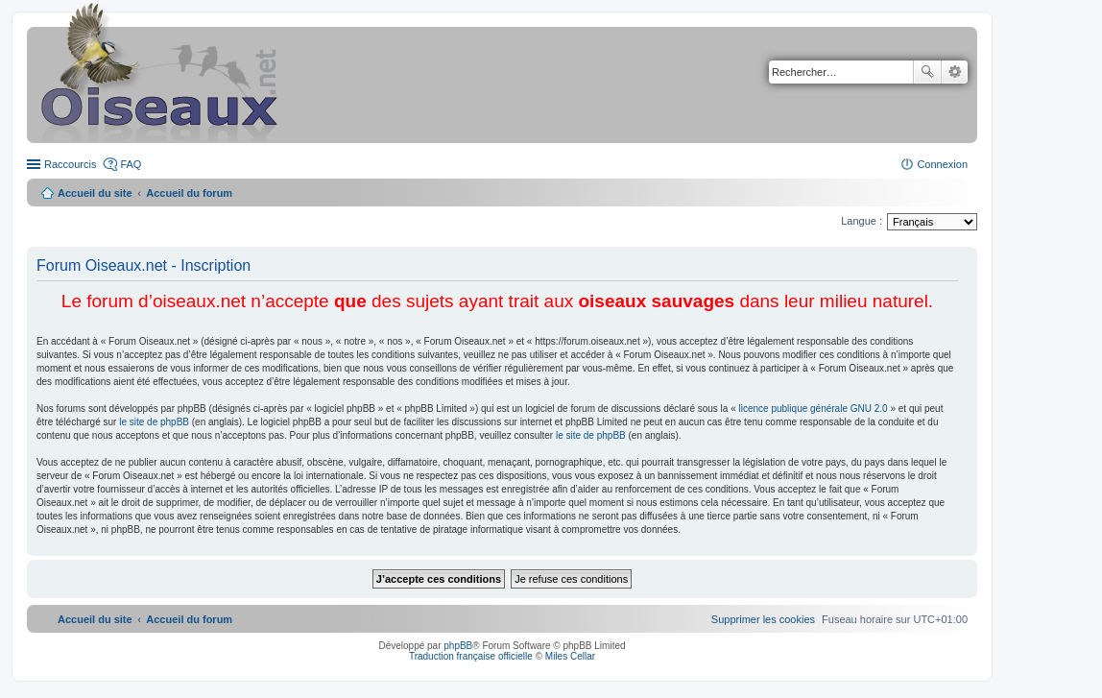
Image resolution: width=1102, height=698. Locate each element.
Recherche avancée (955, 72)
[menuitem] (763, 619)
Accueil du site (95, 193)
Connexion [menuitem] (942, 164)
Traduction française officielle (471, 656)
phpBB (457, 645)
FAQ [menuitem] (130, 164)
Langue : (861, 221)
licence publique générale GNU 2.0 (813, 408)
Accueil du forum (189, 193)
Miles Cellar (570, 656)
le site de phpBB (154, 422)
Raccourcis (70, 164)
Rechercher (927, 72)
